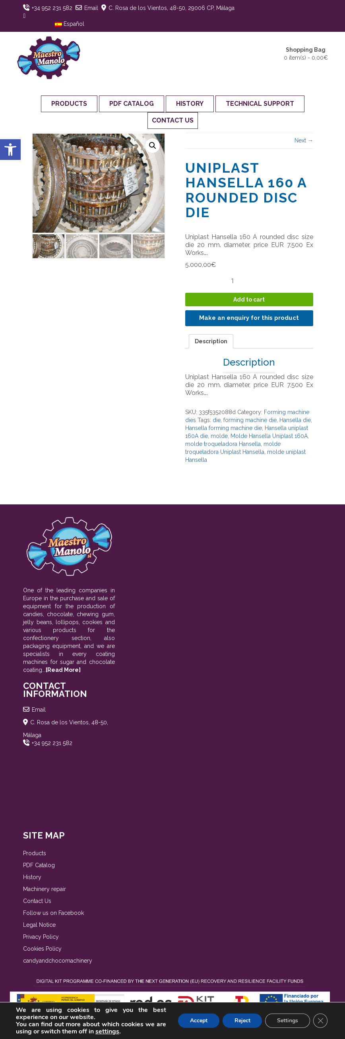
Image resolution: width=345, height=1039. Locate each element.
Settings (287, 1020)
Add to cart (249, 299)
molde (219, 436)
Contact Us (173, 120)
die (217, 420)
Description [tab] (211, 341)
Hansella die (295, 420)
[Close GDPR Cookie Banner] (320, 1021)
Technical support (260, 103)
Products (69, 103)
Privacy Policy (41, 937)
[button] (10, 149)
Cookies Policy (42, 949)
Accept (198, 1020)
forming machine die (250, 420)
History (190, 103)
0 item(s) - (306, 53)
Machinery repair (44, 889)
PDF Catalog (131, 103)
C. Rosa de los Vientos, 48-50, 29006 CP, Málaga (172, 8)
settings (107, 1031)
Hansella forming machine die (223, 428)
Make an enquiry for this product (249, 317)
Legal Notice (39, 925)
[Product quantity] (235, 281)
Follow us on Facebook (53, 913)
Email (91, 8)
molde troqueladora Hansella (223, 444)
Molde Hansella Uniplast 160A (269, 436)
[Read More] (63, 670)
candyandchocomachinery (57, 960)
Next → (304, 140)
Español (69, 24)
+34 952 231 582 (52, 8)
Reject (242, 1020)
